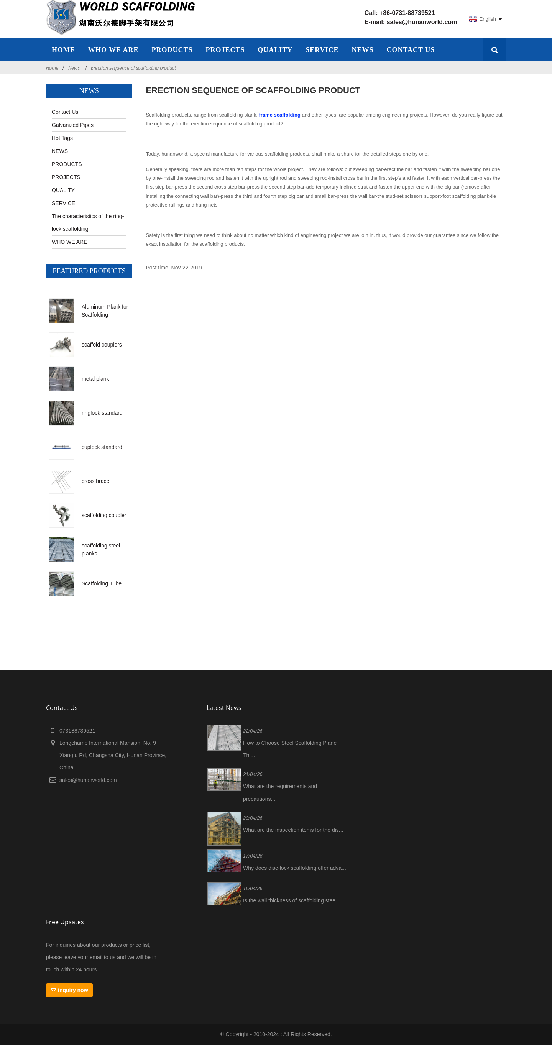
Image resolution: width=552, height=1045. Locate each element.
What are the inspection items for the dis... (293, 830)
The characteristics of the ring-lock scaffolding (88, 222)
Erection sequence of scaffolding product (133, 67)
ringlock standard (102, 413)
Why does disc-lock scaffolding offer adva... (294, 868)
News (74, 67)
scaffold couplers (102, 345)
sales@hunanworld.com (422, 22)
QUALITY (275, 50)
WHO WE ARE (113, 50)
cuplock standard (102, 447)
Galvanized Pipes (73, 125)
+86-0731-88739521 (407, 13)
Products (171, 50)
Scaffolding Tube (102, 583)
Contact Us (410, 50)
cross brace (95, 481)
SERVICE (322, 50)
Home (52, 67)
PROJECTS (225, 50)
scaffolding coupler (104, 515)
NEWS (363, 50)
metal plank (95, 379)
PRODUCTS (67, 164)
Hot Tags (62, 138)
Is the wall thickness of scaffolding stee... (291, 900)
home (63, 50)
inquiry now (73, 990)
